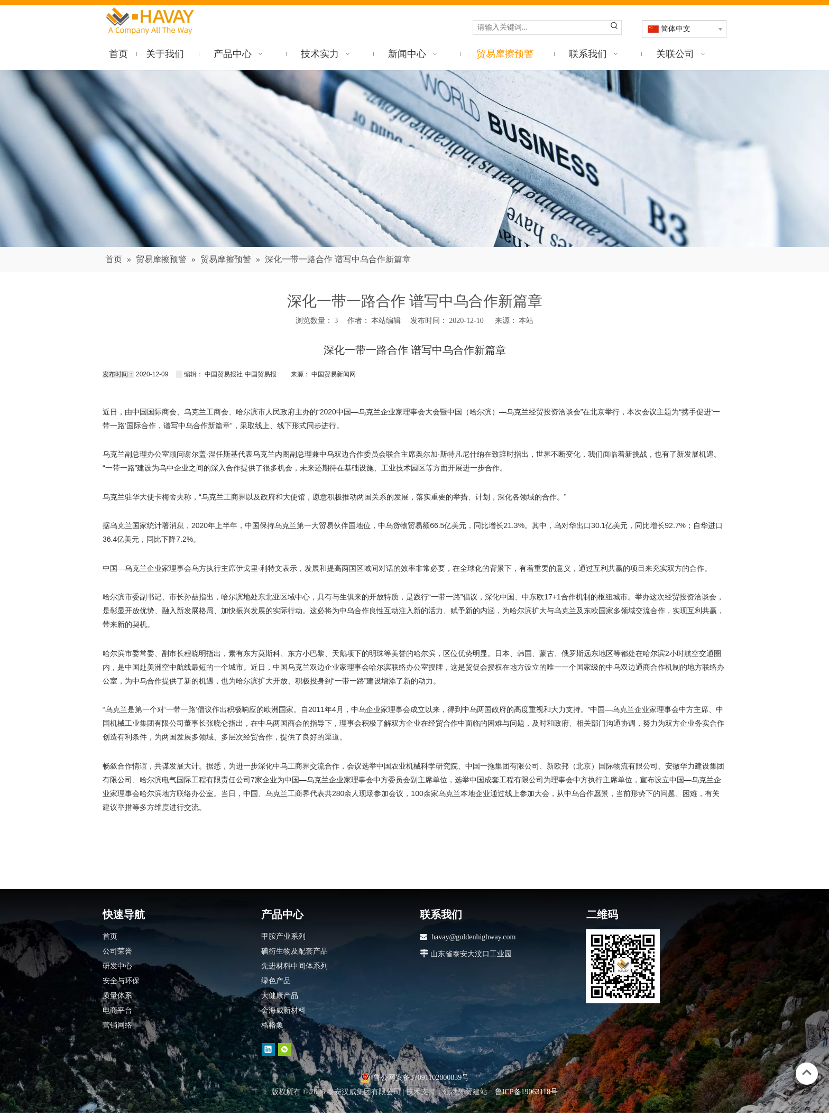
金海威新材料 (283, 1010)
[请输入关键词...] (540, 27)
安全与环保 (121, 981)
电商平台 (117, 1010)
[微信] (284, 1049)
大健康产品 (279, 996)
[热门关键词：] (614, 27)
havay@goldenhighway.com (473, 937)
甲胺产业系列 (283, 936)
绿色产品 (276, 981)
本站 (526, 321)
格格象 (272, 1025)
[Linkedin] (268, 1049)
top (807, 1072)
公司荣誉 (117, 951)
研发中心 (117, 966)
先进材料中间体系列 (294, 966)
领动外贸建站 (465, 1092)
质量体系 (117, 996)
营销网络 (117, 1025)
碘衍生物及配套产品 (294, 951)
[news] (414, 158)
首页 (110, 936)
